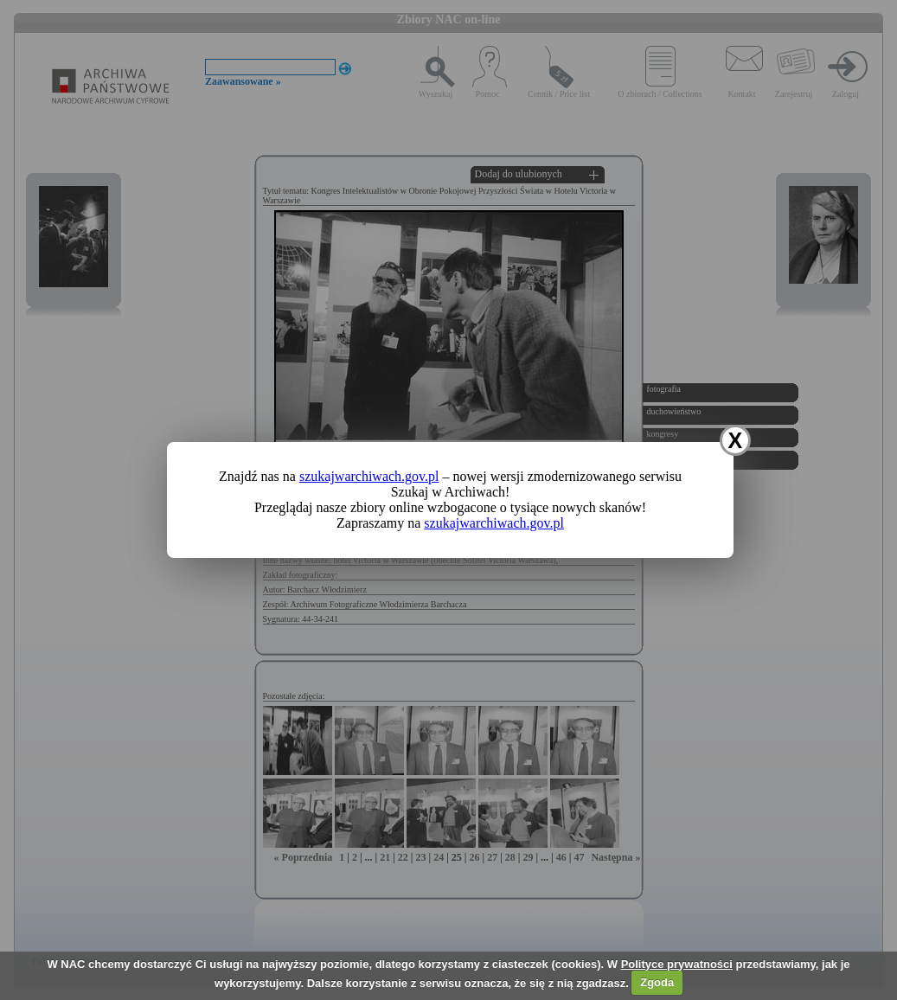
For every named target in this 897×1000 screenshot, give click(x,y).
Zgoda (657, 982)
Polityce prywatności (677, 964)
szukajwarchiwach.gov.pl (369, 476)
